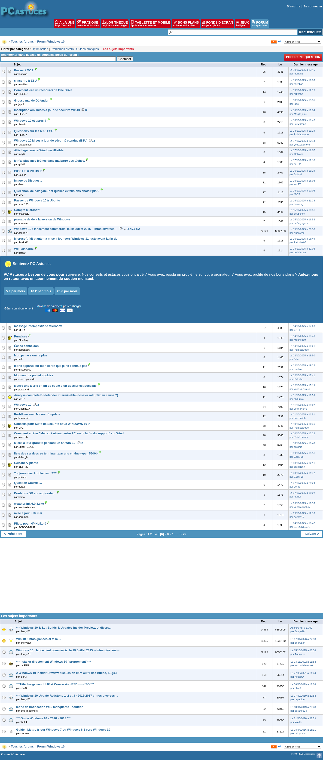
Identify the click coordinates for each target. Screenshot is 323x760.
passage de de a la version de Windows (42, 219)
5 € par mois (15, 291)
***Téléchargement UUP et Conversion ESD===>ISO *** (55, 684)
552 (129, 229)
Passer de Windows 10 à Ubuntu (37, 200)
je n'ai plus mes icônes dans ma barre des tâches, (49, 160)
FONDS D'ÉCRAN (217, 23)
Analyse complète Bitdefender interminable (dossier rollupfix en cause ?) (66, 395)
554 (138, 229)
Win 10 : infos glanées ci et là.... (38, 639)
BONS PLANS (186, 23)
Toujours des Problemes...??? (35, 473)
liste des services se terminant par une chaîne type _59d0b (56, 453)
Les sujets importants (118, 49)
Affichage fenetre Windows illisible (39, 150)
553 (133, 229)
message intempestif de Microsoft (38, 326)
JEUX (242, 23)
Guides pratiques (87, 49)
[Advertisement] (161, 577)
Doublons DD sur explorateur (35, 493)
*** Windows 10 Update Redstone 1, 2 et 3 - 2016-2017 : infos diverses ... (67, 695)
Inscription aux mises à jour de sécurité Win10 (47, 110)
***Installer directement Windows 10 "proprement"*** (53, 661)
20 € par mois (67, 291)
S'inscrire (293, 6)
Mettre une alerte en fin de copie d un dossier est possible (55, 385)
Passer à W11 (24, 70)
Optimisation (39, 49)
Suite (183, 534)
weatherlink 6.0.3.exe (29, 503)
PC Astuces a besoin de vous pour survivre (42, 274)
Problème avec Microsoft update (37, 414)
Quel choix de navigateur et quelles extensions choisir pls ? (56, 191)
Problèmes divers (62, 49)
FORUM (260, 23)
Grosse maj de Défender (31, 100)
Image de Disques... (28, 180)
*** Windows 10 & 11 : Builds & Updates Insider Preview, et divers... (64, 627)
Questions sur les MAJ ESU (33, 131)
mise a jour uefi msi (28, 513)
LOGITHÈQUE (115, 23)
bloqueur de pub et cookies (33, 375)
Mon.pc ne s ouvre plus (30, 355)
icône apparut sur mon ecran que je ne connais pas (50, 366)
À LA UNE (64, 23)
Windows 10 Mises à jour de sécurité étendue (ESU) (50, 140)
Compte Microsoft (27, 210)
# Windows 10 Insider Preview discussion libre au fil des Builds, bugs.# (66, 673)
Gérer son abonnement (18, 308)
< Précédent (13, 534)
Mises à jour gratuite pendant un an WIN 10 (44, 443)
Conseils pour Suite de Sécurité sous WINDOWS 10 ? (52, 424)
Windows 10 (22, 404)
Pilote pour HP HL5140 (30, 523)
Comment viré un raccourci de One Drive (43, 90)
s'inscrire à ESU (25, 80)
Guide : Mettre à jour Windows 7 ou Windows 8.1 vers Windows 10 (63, 729)
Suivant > (312, 534)
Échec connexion (26, 346)
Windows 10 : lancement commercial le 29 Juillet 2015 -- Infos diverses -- (65, 229)
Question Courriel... (28, 483)
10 (173, 534)
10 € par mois (40, 291)
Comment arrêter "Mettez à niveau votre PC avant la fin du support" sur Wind (69, 433)
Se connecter (312, 6)
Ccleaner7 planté (26, 463)
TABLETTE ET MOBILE (150, 23)
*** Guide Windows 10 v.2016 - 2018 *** (43, 718)
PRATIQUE (88, 23)
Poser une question (303, 57)
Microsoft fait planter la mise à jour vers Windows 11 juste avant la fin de (65, 238)
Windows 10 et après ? (30, 120)
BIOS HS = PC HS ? (28, 171)
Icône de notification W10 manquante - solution (49, 707)
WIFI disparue (24, 249)
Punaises (20, 336)
